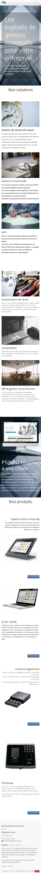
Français (10, 866)
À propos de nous (16, 845)
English (4, 866)
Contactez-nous (7, 835)
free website (27, 871)
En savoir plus (33, 577)
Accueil (4, 829)
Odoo (37, 871)
